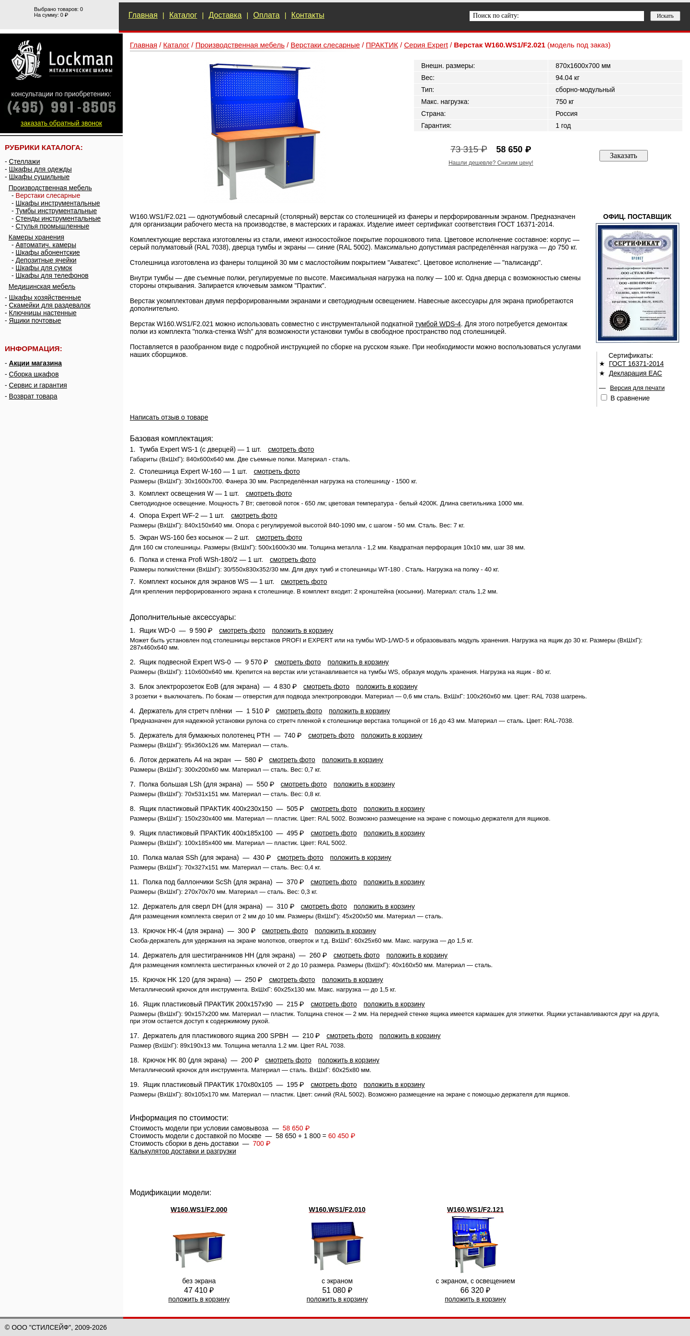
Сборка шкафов (34, 374)
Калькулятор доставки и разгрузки (183, 1151)
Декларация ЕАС (635, 373)
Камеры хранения (36, 237)
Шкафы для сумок (44, 268)
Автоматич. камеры (46, 245)
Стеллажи (24, 161)
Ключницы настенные (43, 313)
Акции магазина (35, 363)
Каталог (183, 15)
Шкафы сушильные (39, 177)
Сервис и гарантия (38, 385)
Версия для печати (637, 387)
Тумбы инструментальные (56, 211)
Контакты (307, 15)
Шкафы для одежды (40, 169)
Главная (143, 15)
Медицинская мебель (42, 286)
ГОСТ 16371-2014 (636, 363)
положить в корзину (302, 630)
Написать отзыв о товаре (169, 417)
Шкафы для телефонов (52, 275)
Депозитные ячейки (46, 260)
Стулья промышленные (53, 226)
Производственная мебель (50, 188)
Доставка (225, 15)
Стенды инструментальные (58, 218)
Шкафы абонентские (48, 252)
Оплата (266, 15)
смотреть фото (291, 449)
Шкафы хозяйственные (45, 297)
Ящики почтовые (35, 320)
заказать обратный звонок (61, 123)
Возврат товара (33, 396)
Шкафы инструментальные (58, 203)
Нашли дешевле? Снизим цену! (490, 163)
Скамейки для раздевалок (50, 305)
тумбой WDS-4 (438, 324)
